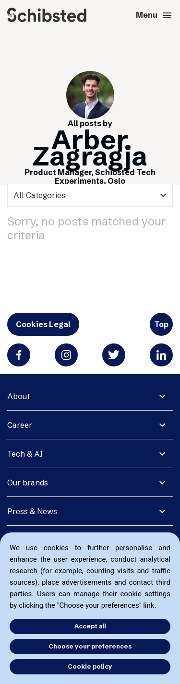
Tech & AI (25, 454)
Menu (154, 15)
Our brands (27, 482)
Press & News (32, 511)
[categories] (90, 195)
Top (161, 324)
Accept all (90, 626)
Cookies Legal (43, 324)
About (18, 396)
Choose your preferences (90, 646)
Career (19, 425)
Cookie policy (90, 666)
